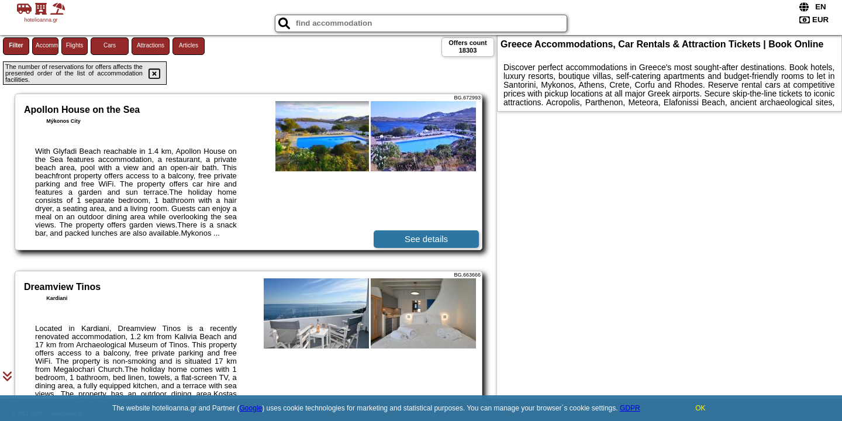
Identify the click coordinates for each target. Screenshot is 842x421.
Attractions (150, 45)
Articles (188, 45)
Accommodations (47, 45)
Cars (109, 45)
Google (251, 408)
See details (426, 239)
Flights (74, 45)
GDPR (630, 408)
